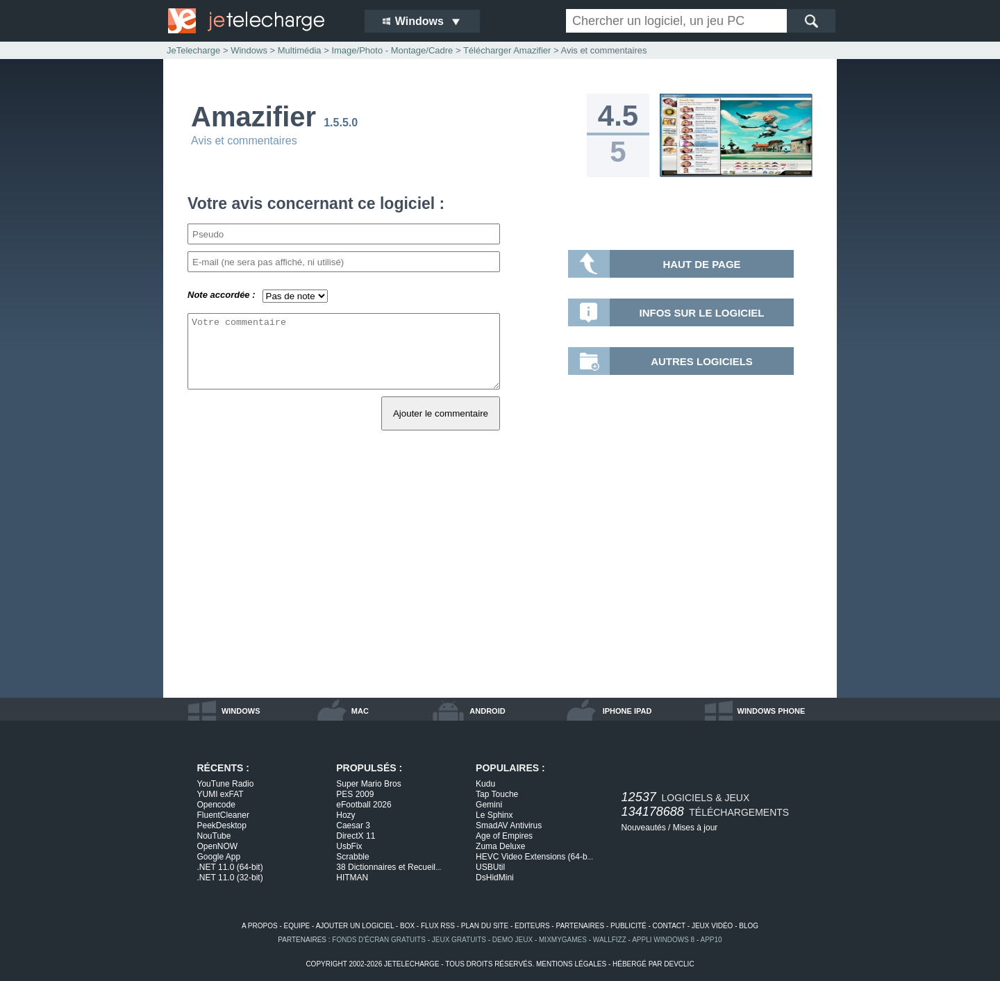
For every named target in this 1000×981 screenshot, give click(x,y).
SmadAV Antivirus (509, 825)
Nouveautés (644, 827)
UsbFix (349, 846)
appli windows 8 (663, 940)
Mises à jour (695, 827)
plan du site (484, 926)
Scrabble (352, 857)
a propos (260, 926)
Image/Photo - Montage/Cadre (392, 50)
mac (360, 711)
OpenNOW (217, 846)
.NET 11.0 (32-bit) (230, 877)
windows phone (772, 711)
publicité (628, 926)
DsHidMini (495, 877)
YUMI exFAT (220, 794)
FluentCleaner (223, 815)
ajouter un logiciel (355, 926)
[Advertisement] (500, 580)
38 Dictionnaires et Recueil (388, 867)
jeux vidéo (712, 926)
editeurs (532, 926)
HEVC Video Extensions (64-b (534, 857)
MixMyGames (563, 940)
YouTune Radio (225, 784)
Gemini (489, 805)
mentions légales (571, 964)
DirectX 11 (355, 836)
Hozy (345, 815)
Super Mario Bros (368, 784)
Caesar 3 (353, 825)
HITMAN (352, 877)
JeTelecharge (193, 50)
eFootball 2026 (363, 805)
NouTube (214, 836)
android (487, 711)
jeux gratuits (459, 940)
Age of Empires (504, 836)
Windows (249, 50)
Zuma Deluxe (500, 846)
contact (669, 926)
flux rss (438, 926)
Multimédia (300, 50)
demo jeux (512, 940)
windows (241, 711)
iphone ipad (627, 711)
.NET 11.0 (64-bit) (230, 867)
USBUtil (490, 867)
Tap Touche (497, 794)
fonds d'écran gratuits (379, 940)
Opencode (216, 805)
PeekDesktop (222, 825)
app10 (711, 940)
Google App (219, 857)
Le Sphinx (494, 815)
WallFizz (609, 940)
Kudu (485, 784)
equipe (297, 926)
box (407, 926)
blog (748, 926)
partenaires (580, 926)
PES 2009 (355, 794)
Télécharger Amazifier (507, 50)
